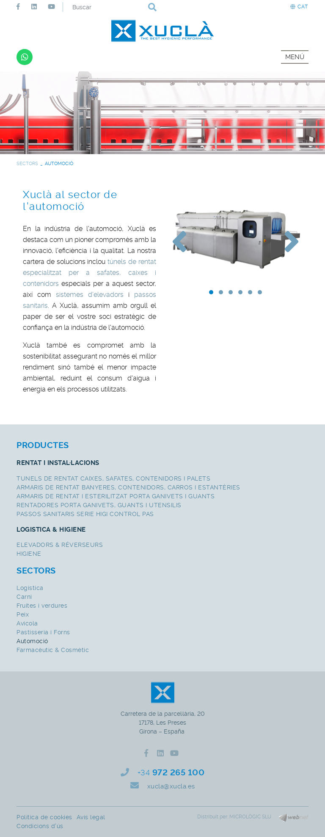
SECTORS (27, 163)
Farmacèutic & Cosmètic (53, 650)
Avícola (27, 623)
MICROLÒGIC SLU (250, 817)
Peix (23, 614)
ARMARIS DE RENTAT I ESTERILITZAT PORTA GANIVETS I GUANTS (116, 496)
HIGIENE (29, 553)
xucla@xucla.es (171, 786)
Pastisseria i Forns (43, 632)
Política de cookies (44, 817)
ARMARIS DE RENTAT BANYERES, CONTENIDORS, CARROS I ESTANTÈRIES (128, 487)
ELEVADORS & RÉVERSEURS (60, 544)
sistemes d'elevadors (90, 295)
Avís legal (91, 817)
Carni (24, 596)
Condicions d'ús (40, 826)
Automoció (32, 641)
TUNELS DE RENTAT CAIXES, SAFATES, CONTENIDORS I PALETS (113, 478)
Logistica (30, 587)
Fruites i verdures (42, 605)
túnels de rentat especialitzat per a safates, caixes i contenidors (89, 273)
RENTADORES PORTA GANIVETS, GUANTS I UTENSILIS (99, 505)
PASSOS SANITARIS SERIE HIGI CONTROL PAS (85, 514)
